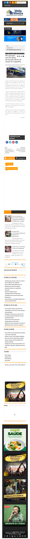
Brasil (6, 405)
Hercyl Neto (7, 360)
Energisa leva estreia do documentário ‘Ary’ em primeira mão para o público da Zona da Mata (15, 345)
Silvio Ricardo (8, 358)
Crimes (7, 53)
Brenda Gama (8, 357)
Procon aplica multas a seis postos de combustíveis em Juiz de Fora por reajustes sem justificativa (15, 310)
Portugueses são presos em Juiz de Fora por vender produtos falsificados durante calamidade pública (14, 316)
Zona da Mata (10, 47)
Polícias (15, 53)
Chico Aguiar (8, 355)
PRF (18, 53)
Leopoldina (10, 53)
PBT (20, 534)
